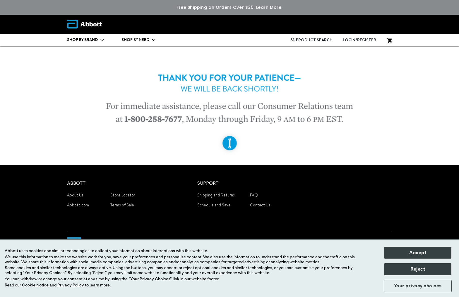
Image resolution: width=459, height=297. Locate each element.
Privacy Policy (70, 285)
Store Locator (122, 195)
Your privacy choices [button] (418, 286)
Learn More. (269, 7)
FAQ (254, 195)
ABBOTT (76, 183)
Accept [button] (417, 252)
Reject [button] (417, 269)
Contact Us (260, 205)
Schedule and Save (214, 205)
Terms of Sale (122, 205)
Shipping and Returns (216, 195)
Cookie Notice (35, 285)
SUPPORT (208, 183)
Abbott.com (78, 205)
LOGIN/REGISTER (359, 40)
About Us (75, 195)
